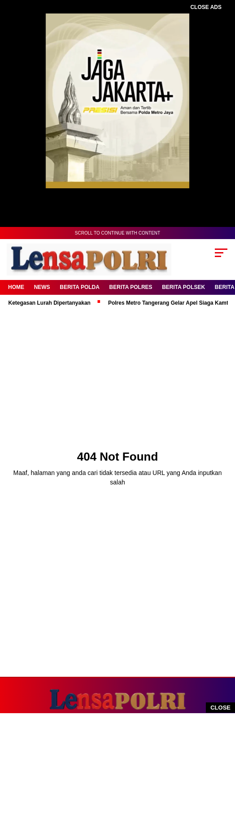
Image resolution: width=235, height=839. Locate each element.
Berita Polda (80, 287)
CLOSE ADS (206, 7)
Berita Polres (130, 287)
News (42, 287)
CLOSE (220, 707)
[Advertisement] (113, 776)
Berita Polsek (183, 287)
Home (16, 287)
